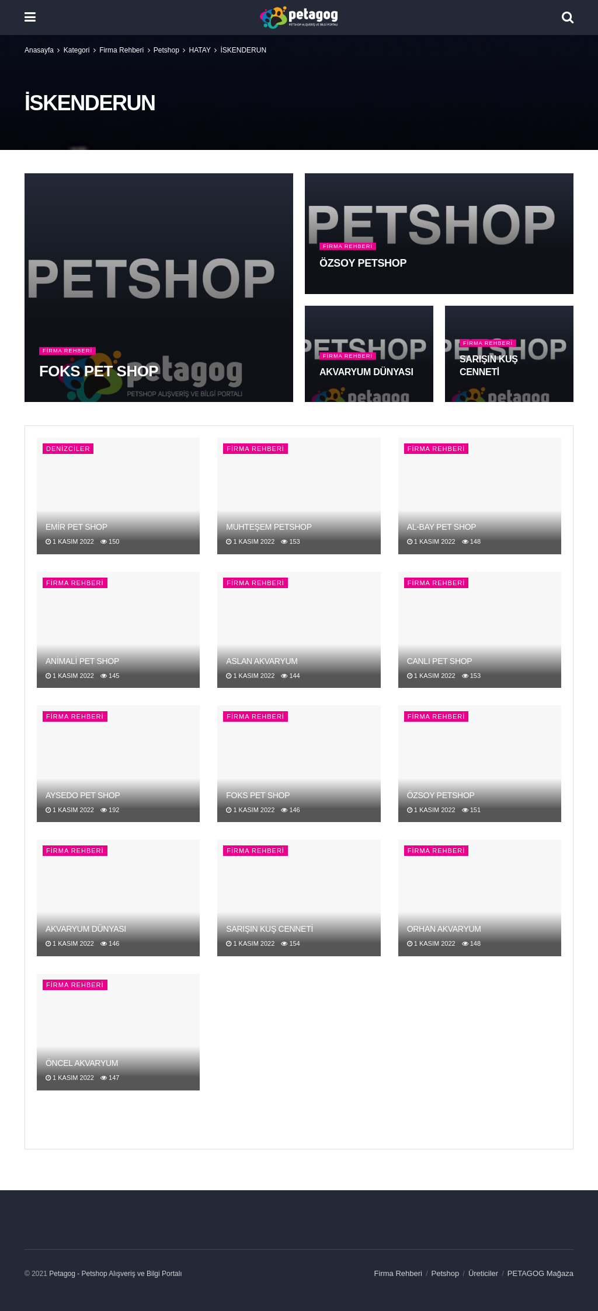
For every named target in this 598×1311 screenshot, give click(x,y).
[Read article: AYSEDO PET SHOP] (118, 763)
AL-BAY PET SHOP (442, 527)
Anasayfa (39, 50)
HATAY (200, 50)
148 (471, 541)
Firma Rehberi (121, 50)
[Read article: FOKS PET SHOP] (298, 763)
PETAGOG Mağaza (540, 1273)
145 (109, 675)
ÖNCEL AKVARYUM (82, 1063)
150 (109, 541)
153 (290, 541)
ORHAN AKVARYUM (444, 929)
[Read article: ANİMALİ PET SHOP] (118, 630)
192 (109, 809)
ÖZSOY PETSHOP (441, 795)
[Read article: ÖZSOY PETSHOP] (479, 763)
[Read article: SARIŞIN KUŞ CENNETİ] (298, 898)
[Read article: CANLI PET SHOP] (479, 630)
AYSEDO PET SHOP (83, 795)
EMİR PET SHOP (76, 527)
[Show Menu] (30, 17)
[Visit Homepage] (299, 17)
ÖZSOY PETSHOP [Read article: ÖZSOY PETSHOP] (362, 271)
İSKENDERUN (243, 50)
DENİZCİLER (68, 448)
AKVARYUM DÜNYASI (86, 929)
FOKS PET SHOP (258, 795)
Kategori (77, 50)
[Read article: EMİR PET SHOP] (118, 496)
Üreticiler (483, 1273)
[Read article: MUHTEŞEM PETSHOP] (298, 496)
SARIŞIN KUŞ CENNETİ (269, 929)
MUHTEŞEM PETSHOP (268, 527)
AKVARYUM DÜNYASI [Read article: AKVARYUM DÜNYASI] (366, 379)
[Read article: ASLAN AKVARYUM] (298, 630)
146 (290, 809)
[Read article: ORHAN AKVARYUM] (479, 898)
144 (290, 675)
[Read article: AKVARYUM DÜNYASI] (118, 898)
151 (471, 809)
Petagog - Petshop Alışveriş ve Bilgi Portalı (115, 1274)
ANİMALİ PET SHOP (82, 661)
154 (290, 943)
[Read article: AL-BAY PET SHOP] (479, 496)
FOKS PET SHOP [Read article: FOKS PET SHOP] (98, 378)
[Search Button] (567, 17)
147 (109, 1077)
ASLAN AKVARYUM (261, 661)
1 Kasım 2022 (70, 541)
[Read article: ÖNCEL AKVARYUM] (118, 1032)
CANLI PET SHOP (439, 661)
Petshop (166, 50)
